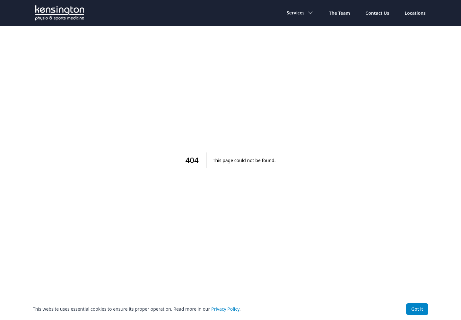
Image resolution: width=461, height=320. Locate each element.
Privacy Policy (225, 309)
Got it (417, 309)
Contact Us (377, 13)
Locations (415, 13)
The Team (339, 13)
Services (300, 13)
